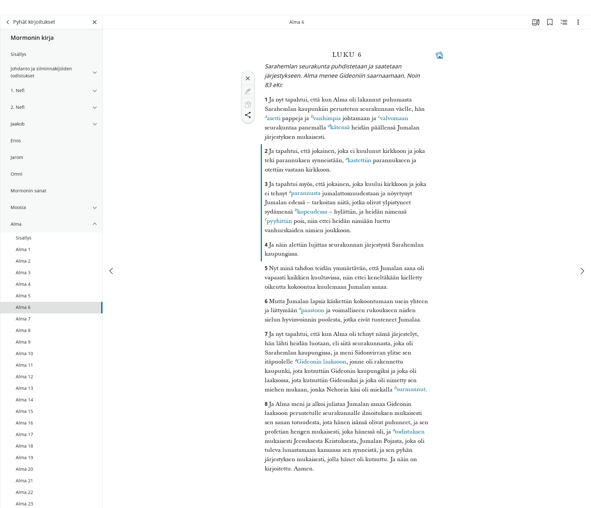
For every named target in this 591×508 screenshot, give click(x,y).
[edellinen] (111, 260)
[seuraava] (582, 260)
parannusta (305, 201)
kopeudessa (311, 219)
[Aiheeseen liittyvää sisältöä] (564, 31)
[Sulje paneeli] (95, 31)
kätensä (339, 135)
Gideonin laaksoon (320, 369)
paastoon (311, 318)
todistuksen (409, 439)
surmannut (410, 397)
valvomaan (393, 126)
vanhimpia (326, 126)
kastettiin (358, 168)
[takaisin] (8, 31)
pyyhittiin (278, 229)
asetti (272, 126)
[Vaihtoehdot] (578, 31)
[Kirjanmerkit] (549, 31)
